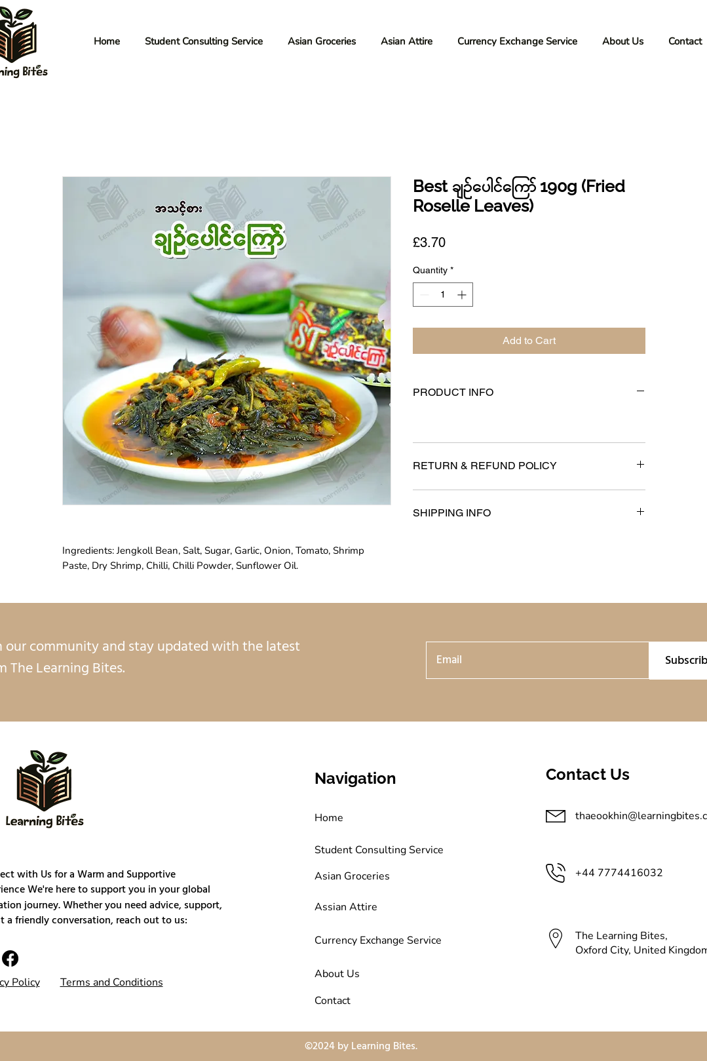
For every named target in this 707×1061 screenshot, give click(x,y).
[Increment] (463, 294)
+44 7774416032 (620, 873)
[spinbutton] (443, 294)
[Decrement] (423, 294)
